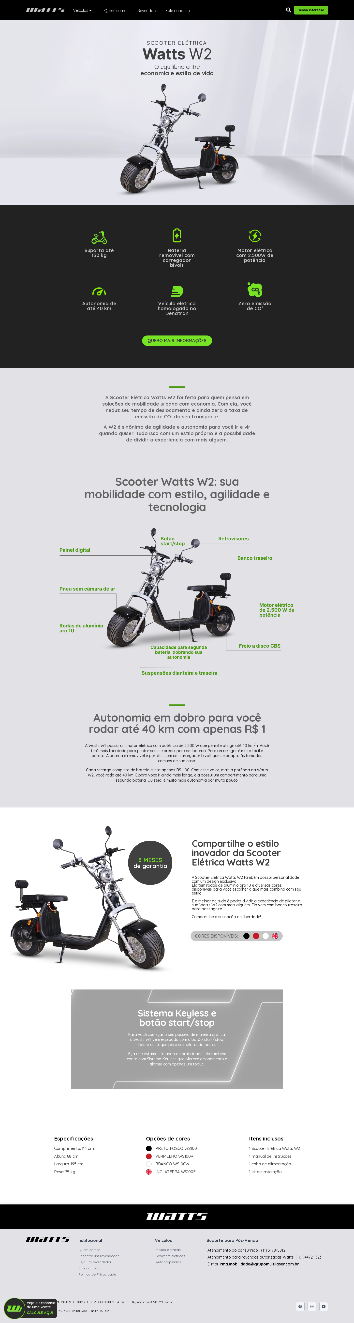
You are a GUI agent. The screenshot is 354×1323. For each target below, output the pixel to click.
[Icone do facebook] (300, 1306)
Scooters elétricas (170, 1256)
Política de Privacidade (97, 1274)
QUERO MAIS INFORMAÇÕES (177, 340)
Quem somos (116, 10)
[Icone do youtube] (323, 1306)
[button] (288, 10)
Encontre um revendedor (98, 1256)
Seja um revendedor (94, 1262)
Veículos (80, 10)
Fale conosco (177, 10)
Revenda (145, 10)
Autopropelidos (168, 1262)
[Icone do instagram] (312, 1306)
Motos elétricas (168, 1249)
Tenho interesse (311, 10)
